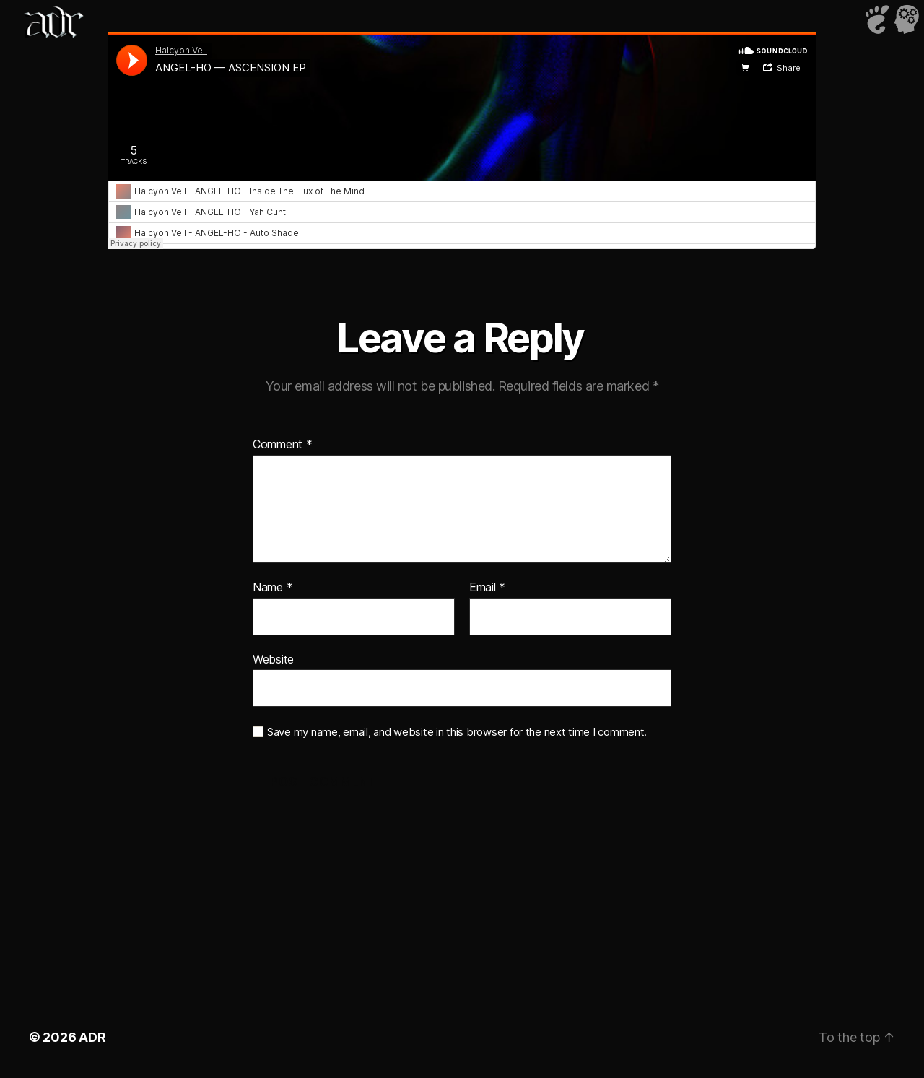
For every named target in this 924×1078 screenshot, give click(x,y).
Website (273, 659)
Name (272, 587)
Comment (283, 444)
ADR (92, 1037)
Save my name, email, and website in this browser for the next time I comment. (457, 732)
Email (487, 587)
